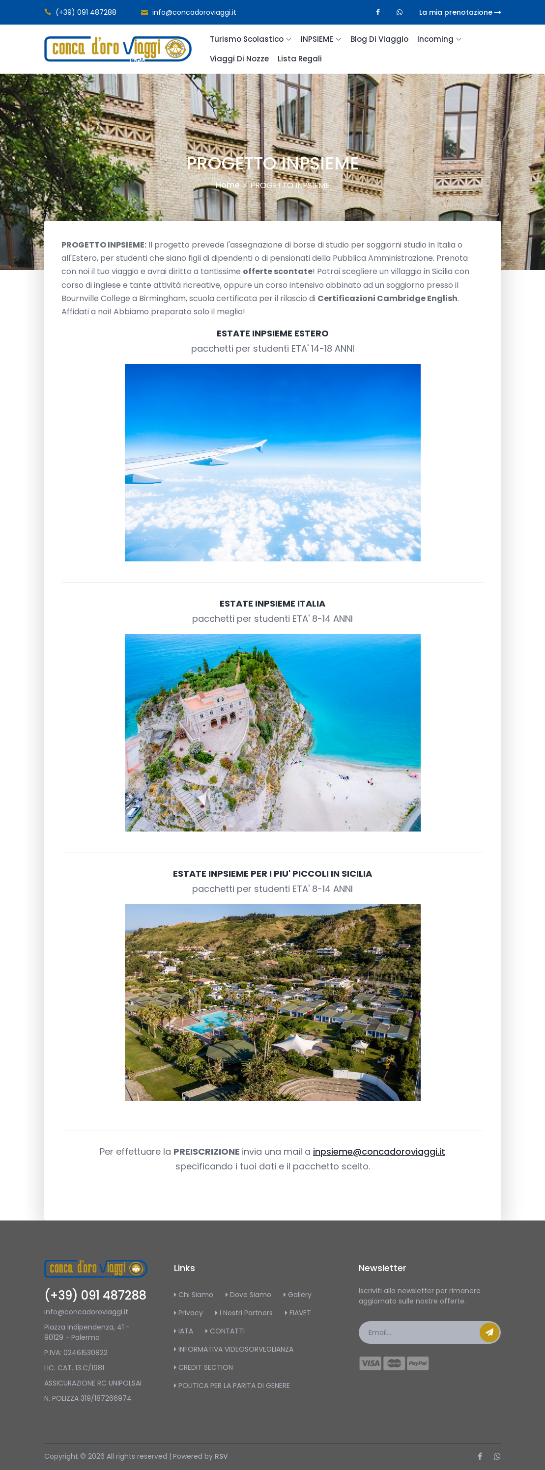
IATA (183, 1331)
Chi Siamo (193, 1295)
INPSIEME (317, 39)
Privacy (188, 1313)
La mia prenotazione (460, 12)
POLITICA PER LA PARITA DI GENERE (232, 1385)
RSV (221, 1456)
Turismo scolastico (247, 39)
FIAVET (298, 1313)
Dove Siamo (248, 1295)
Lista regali (300, 59)
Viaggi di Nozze (239, 59)
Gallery (298, 1295)
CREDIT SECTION (203, 1367)
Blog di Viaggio (379, 39)
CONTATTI (225, 1331)
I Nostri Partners (244, 1313)
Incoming (435, 39)
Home (227, 185)
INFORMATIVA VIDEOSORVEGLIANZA (233, 1349)
